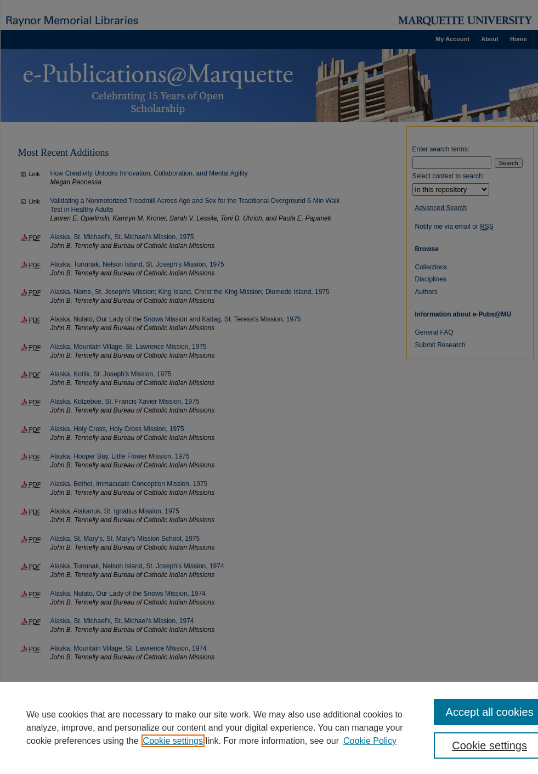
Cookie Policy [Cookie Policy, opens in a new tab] (370, 740)
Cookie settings (173, 740)
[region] (269, 727)
